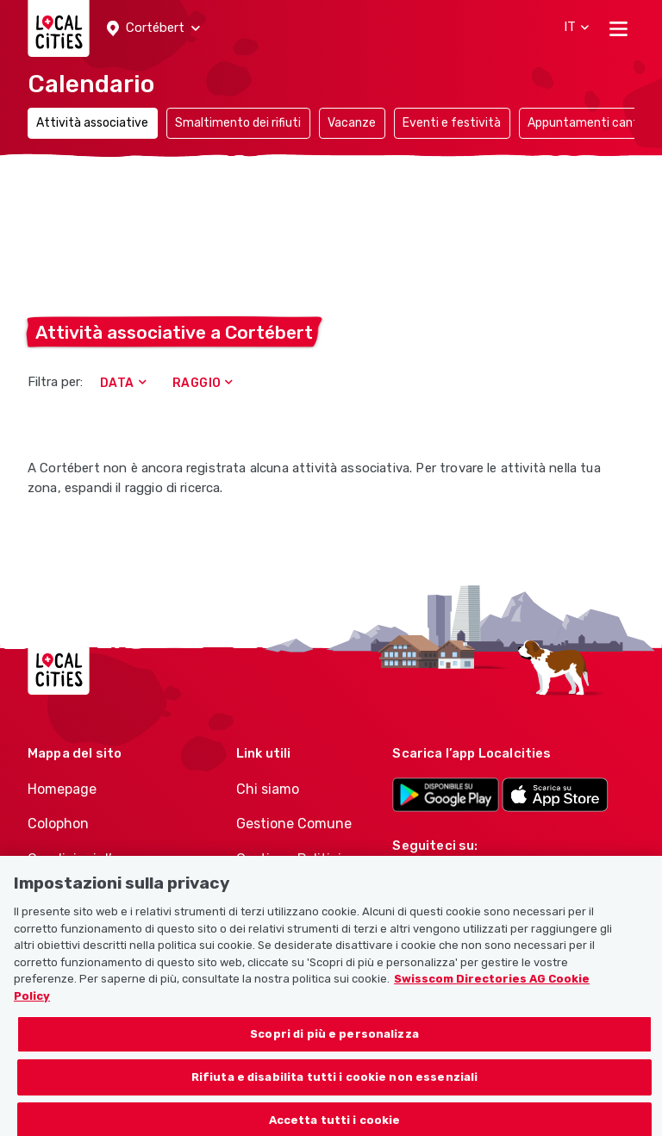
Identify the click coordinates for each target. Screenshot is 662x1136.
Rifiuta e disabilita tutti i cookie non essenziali (334, 1087)
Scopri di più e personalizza (334, 1044)
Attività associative (92, 122)
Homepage (62, 789)
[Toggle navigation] (618, 28)
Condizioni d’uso (81, 859)
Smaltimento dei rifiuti (238, 122)
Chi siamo (267, 789)
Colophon (58, 823)
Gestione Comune (294, 823)
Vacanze (352, 122)
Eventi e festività (452, 122)
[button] (153, 28)
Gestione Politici (288, 859)
